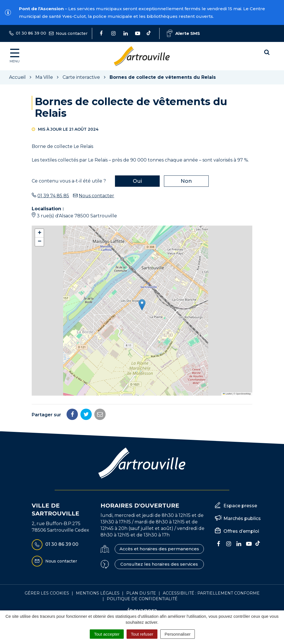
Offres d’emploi (241, 531)
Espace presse (240, 505)
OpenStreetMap (243, 393)
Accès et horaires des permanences (159, 548)
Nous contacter (96, 195)
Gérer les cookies (47, 593)
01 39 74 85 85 (53, 195)
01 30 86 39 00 (55, 544)
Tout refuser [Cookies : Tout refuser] (142, 634)
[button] (142, 305)
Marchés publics (242, 518)
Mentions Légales (97, 593)
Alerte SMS (183, 33)
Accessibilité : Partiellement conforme (211, 593)
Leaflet (227, 393)
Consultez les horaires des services (159, 564)
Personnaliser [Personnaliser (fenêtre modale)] (178, 634)
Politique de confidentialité (142, 598)
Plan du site (141, 593)
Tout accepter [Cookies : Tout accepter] (106, 634)
